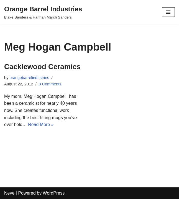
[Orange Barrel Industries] (43, 12)
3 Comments (50, 84)
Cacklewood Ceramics (42, 66)
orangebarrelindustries (29, 77)
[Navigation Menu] (168, 12)
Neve (9, 193)
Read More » (41, 124)
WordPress (54, 193)
